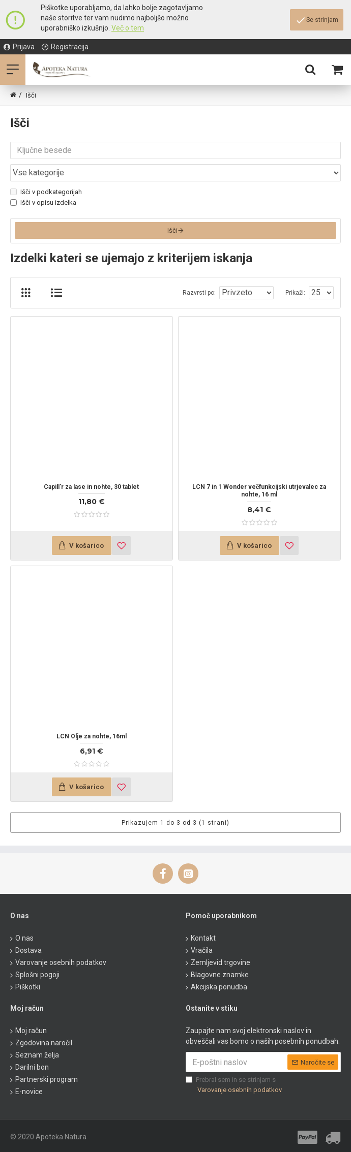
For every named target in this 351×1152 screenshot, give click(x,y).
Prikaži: (295, 295)
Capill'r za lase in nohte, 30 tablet (91, 489)
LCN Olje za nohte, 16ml (91, 738)
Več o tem (127, 28)
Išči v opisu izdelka (43, 202)
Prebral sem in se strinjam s (234, 1085)
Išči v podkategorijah (46, 192)
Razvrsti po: (199, 295)
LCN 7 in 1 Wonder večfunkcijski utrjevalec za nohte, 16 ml (259, 493)
